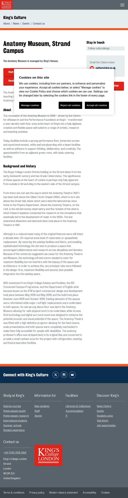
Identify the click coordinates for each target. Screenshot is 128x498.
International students (15, 420)
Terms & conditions (13, 492)
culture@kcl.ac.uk (106, 68)
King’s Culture (14, 17)
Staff (37, 411)
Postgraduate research (16, 416)
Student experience (14, 430)
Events (26, 23)
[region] (64, 92)
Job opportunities (106, 425)
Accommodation (74, 411)
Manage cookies (30, 105)
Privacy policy (36, 492)
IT (67, 416)
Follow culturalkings (99, 48)
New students (41, 406)
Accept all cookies (97, 105)
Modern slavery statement (63, 492)
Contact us (39, 23)
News (16, 23)
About (6, 23)
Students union (105, 416)
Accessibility (89, 492)
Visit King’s (102, 420)
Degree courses (12, 406)
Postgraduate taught (14, 411)
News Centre (104, 406)
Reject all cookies (70, 105)
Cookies (105, 492)
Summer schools (12, 425)
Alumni (38, 416)
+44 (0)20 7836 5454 (14, 452)
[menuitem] (8, 24)
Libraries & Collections (78, 406)
